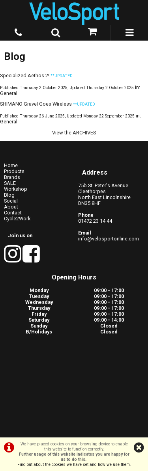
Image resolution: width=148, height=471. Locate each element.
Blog (9, 195)
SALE (10, 183)
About (11, 207)
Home (11, 165)
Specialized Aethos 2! (24, 75)
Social (11, 201)
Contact (13, 213)
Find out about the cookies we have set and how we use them (73, 464)
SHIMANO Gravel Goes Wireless (36, 104)
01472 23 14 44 (95, 221)
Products (14, 171)
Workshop (15, 189)
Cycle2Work (17, 219)
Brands (12, 177)
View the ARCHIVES (74, 133)
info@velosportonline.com (108, 239)
